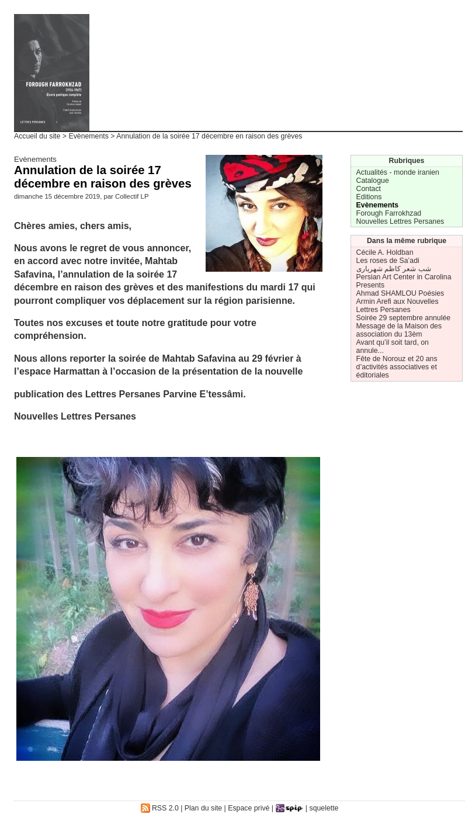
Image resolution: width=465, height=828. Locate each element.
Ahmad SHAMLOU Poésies (400, 293)
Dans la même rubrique (406, 241)
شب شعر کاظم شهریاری (393, 269)
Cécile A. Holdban (385, 252)
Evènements (88, 136)
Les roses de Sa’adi (387, 261)
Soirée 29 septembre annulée (403, 318)
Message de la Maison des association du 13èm (399, 330)
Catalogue (372, 180)
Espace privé (248, 808)
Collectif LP (131, 196)
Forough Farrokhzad (389, 213)
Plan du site (203, 808)
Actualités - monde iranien (397, 172)
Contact (368, 189)
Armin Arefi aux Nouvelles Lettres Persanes (397, 305)
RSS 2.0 (160, 808)
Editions (369, 197)
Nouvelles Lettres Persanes (400, 221)
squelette (324, 808)
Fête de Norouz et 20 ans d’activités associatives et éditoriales (397, 367)
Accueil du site (37, 136)
